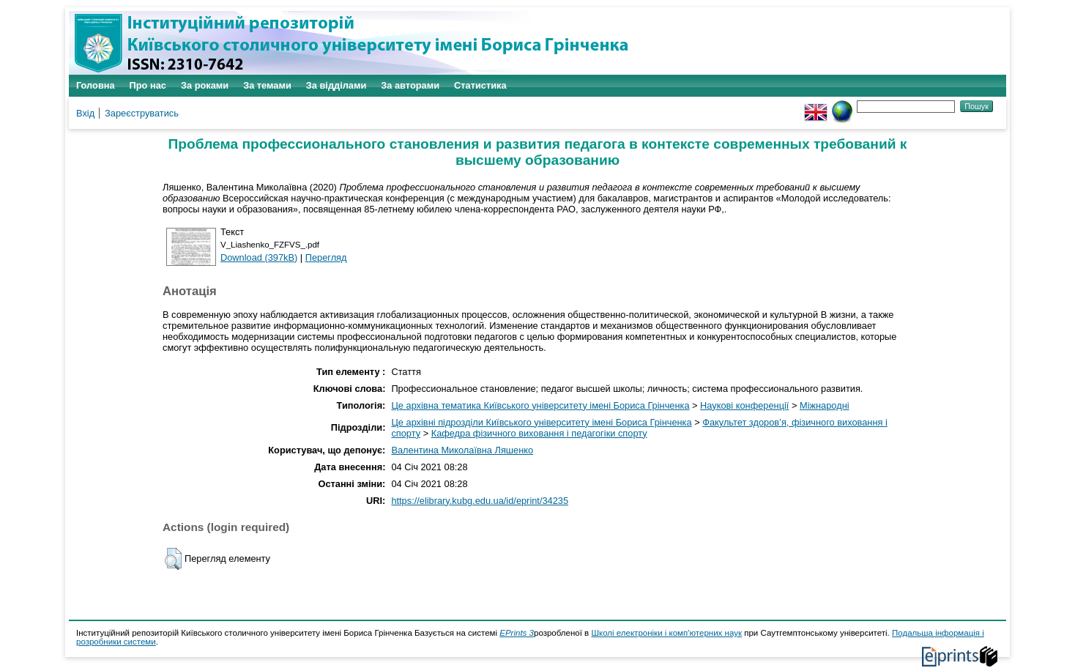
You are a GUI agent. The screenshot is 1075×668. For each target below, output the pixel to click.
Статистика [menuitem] (480, 85)
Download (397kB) (258, 257)
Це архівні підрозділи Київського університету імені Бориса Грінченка (541, 422)
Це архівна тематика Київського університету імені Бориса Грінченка (540, 405)
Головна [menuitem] (95, 85)
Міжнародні (824, 405)
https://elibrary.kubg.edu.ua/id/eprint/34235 (479, 500)
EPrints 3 (516, 632)
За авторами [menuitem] (410, 85)
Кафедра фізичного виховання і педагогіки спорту (539, 433)
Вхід (85, 113)
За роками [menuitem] (204, 85)
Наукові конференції (744, 405)
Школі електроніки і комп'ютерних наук (666, 632)
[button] (173, 559)
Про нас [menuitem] (148, 85)
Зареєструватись (142, 113)
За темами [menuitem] (267, 85)
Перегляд (326, 257)
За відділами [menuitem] (336, 85)
